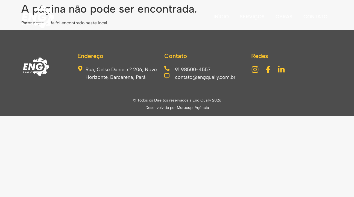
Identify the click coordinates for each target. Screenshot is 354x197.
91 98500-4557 (192, 69)
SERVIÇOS (252, 17)
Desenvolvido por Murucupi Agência (177, 107)
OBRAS (284, 17)
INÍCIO (221, 17)
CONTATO (315, 17)
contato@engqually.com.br (205, 77)
